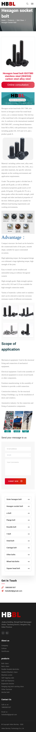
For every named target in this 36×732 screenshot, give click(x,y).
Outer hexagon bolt (18, 499)
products (11, 20)
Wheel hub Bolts (18, 561)
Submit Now (15, 481)
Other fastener (6, 689)
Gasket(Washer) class (9, 672)
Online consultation (18, 84)
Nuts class (5, 666)
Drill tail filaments (7, 681)
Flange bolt (18, 520)
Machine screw (6, 675)
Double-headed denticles (10, 669)
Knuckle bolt (18, 527)
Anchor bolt (5, 692)
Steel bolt (18, 541)
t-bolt (18, 534)
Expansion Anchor (7, 684)
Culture (4, 648)
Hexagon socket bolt (8, 22)
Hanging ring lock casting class (12, 686)
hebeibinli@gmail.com (9, 714)
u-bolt (18, 513)
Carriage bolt (18, 547)
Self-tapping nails (7, 678)
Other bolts (18, 554)
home (3, 20)
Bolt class (20, 20)
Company (4, 645)
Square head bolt (18, 568)
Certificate (5, 651)
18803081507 (6, 707)
